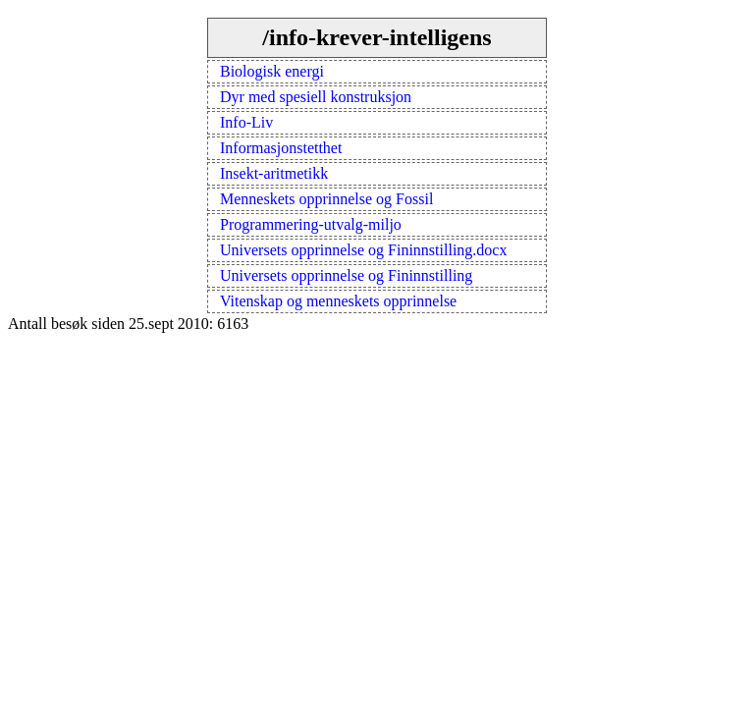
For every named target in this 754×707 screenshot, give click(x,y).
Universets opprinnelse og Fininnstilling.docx (363, 250)
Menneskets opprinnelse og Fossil (326, 198)
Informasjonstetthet (281, 147)
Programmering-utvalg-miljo (311, 224)
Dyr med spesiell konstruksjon (315, 96)
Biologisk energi (272, 71)
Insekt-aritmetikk (274, 173)
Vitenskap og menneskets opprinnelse (338, 301)
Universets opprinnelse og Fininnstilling (346, 275)
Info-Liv (246, 122)
